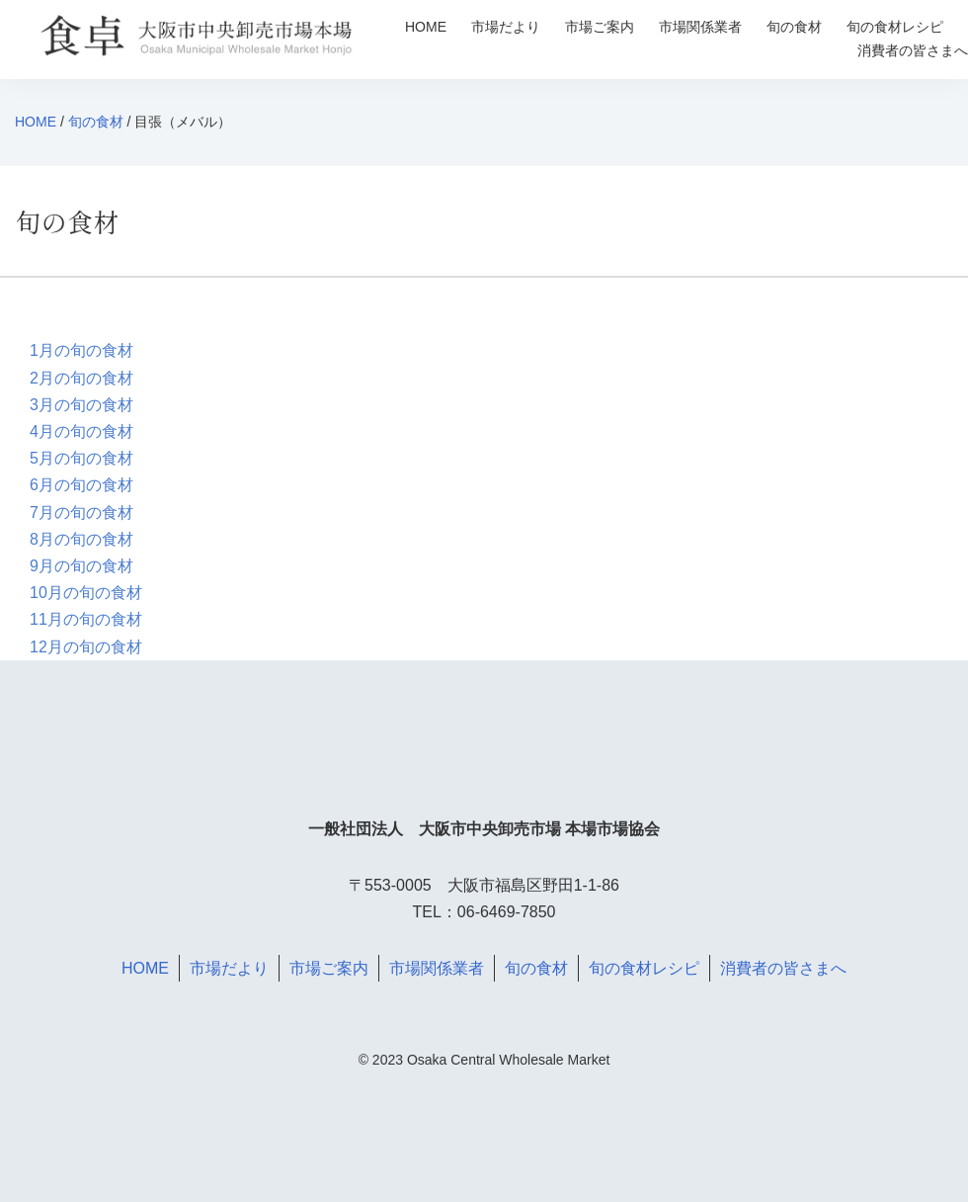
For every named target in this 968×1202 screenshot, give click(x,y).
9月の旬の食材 (81, 566)
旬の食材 (794, 27)
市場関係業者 (700, 27)
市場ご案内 (599, 27)
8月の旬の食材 (81, 539)
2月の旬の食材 (81, 378)
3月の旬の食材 (81, 404)
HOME (425, 27)
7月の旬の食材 (81, 512)
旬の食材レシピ (895, 27)
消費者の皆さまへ (912, 50)
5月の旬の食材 (81, 458)
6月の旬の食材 (81, 484)
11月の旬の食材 (86, 619)
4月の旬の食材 (81, 431)
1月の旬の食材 (81, 350)
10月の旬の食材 (86, 592)
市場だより (505, 27)
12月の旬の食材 (86, 647)
